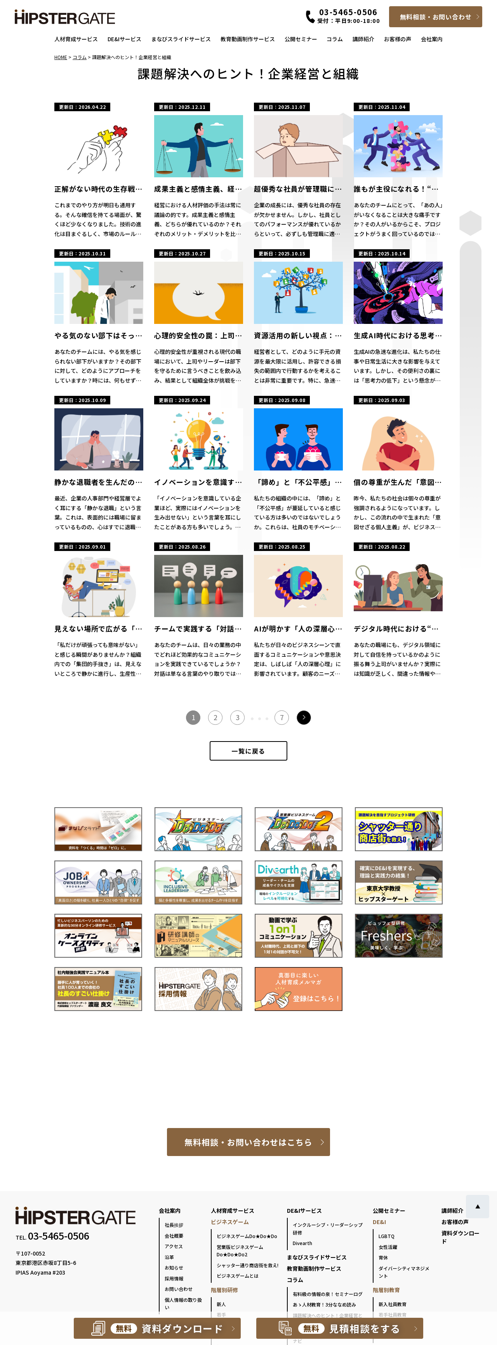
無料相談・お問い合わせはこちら (248, 1142)
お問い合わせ (179, 1289)
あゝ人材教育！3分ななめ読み (324, 1304)
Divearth (302, 1243)
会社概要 (174, 1235)
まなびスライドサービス (181, 39)
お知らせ (174, 1267)
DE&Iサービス (124, 39)
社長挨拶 (174, 1224)
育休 (383, 1257)
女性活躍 (388, 1247)
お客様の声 (397, 39)
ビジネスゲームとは (238, 1275)
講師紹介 (363, 39)
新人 (221, 1304)
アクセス (174, 1246)
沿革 (169, 1257)
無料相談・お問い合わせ (436, 16)
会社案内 (432, 39)
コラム (335, 39)
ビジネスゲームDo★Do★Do (247, 1236)
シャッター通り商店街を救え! (247, 1265)
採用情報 (174, 1278)
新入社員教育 (393, 1304)
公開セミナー (301, 39)
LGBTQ (386, 1236)
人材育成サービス (76, 39)
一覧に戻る (248, 751)
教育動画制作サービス (248, 39)
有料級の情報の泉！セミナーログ (328, 1294)
